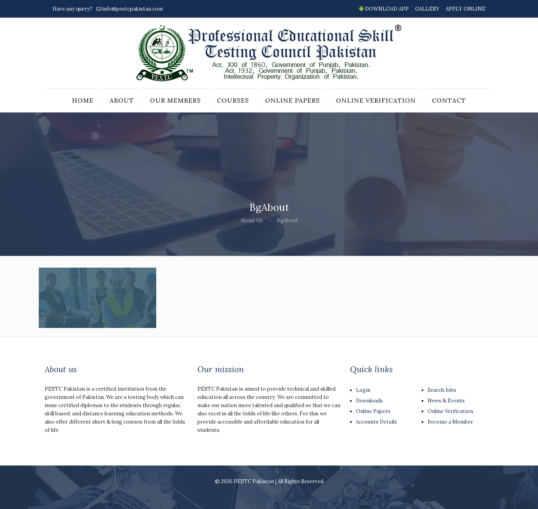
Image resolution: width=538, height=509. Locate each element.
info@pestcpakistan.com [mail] (132, 8)
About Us (251, 220)
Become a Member (450, 421)
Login (363, 390)
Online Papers (373, 411)
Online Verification (450, 411)
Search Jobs (442, 390)
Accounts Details (376, 421)
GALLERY (427, 8)
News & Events (446, 400)
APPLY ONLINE (466, 8)
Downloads (369, 400)
